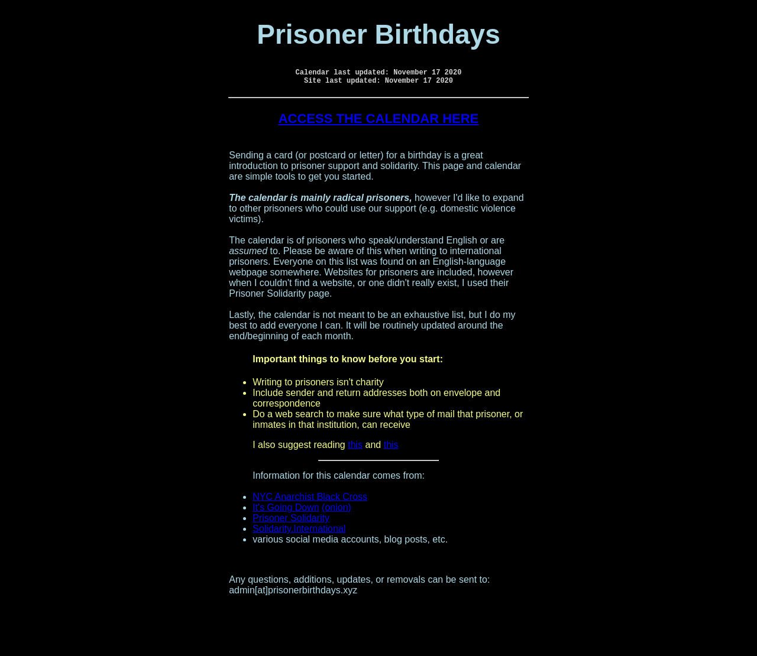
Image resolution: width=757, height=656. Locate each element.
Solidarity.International (299, 532)
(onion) (336, 511)
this (355, 448)
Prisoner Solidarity (291, 522)
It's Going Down (286, 511)
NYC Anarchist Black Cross (310, 500)
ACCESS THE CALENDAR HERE (379, 122)
